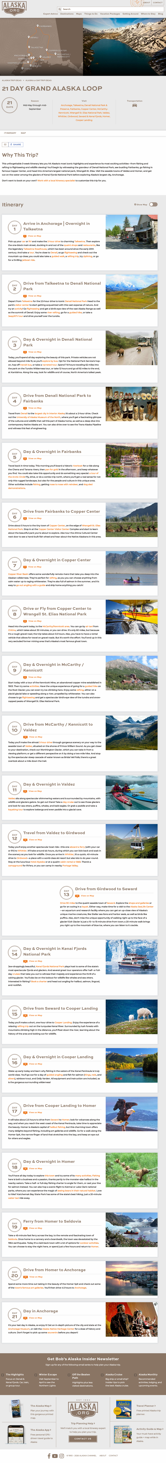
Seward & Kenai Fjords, (90, 116)
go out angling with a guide (30, 585)
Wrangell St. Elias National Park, (86, 113)
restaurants (89, 245)
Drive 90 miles (67, 903)
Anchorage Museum (19, 1329)
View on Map (32, 236)
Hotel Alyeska (37, 862)
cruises (16, 974)
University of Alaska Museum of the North (38, 417)
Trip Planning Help (83, 1423)
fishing (36, 484)
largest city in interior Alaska (50, 413)
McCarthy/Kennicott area (56, 626)
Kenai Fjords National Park (50, 966)
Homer (65, 1120)
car (23, 241)
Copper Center (57, 525)
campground (15, 865)
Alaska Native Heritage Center (58, 1329)
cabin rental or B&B (70, 862)
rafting (53, 578)
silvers (11, 1078)
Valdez (28, 746)
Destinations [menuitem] (67, 14)
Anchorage (80, 1288)
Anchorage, (67, 105)
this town (50, 1175)
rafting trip (73, 256)
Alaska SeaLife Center (141, 906)
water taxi (13, 1198)
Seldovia (12, 1239)
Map (23, 133)
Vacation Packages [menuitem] (110, 14)
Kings (88, 1075)
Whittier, (62, 116)
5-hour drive (45, 742)
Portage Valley (70, 865)
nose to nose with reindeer (64, 484)
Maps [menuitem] (79, 14)
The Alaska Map (40, 1406)
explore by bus (50, 361)
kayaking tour (15, 809)
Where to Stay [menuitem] (148, 14)
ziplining (87, 256)
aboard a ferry (77, 847)
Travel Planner (146, 1406)
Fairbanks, (75, 109)
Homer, (106, 116)
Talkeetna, (78, 105)
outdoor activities (89, 1243)
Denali (54, 252)
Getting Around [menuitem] (130, 14)
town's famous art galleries (29, 1288)
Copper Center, (89, 109)
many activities (83, 1175)
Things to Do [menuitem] (91, 14)
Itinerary (10, 133)
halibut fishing (57, 1127)
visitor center (22, 305)
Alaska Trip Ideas (11, 80)
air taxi (89, 626)
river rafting (53, 312)
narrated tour (49, 365)
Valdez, (106, 113)
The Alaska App (40, 1430)
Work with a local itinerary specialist (56, 180)
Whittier (22, 851)
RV (30, 241)
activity (18, 309)
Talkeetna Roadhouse (35, 249)
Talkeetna (79, 241)
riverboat (77, 466)
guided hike (75, 312)
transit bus (26, 365)
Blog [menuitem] (160, 14)
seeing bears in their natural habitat (76, 1190)
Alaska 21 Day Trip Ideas (38, 80)
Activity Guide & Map (150, 1429)
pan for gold (51, 469)
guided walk (57, 256)
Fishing (96, 1175)
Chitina (12, 630)
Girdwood (22, 858)
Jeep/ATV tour (15, 316)
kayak (85, 906)
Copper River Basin (18, 574)
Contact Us (82, 1439)
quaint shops (71, 245)
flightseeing (70, 252)
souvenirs (53, 1332)
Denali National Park (76, 301)
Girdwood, (73, 116)
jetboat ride (28, 260)
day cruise (68, 802)
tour (31, 252)
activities (34, 686)
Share (16, 145)
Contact (157, 3)
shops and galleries (139, 903)
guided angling (55, 1075)
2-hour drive (53, 241)
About (146, 3)
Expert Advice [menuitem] (50, 14)
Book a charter (39, 981)
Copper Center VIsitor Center (54, 529)
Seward (111, 903)
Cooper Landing (84, 120)
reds (94, 1075)
